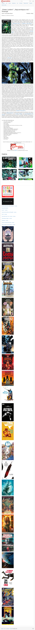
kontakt (11, 628)
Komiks (10, 3)
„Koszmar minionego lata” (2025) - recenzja (8, 222)
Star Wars (20, 3)
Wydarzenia (14, 3)
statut (5, 628)
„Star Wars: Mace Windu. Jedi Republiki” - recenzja (9, 212)
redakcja (2, 628)
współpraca (7, 628)
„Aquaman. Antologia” (18, 113)
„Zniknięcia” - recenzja (5, 220)
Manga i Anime (26, 3)
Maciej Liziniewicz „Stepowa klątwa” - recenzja (8, 224)
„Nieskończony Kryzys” (16, 23)
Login (33, 1)
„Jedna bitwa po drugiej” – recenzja (7, 218)
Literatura (3, 3)
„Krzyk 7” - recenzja (4, 210)
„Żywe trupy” (9, 57)
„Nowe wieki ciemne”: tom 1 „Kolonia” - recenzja (8, 216)
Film (6, 3)
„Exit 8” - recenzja (4, 214)
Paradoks (30, 3)
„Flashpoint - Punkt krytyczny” (27, 23)
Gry (17, 3)
